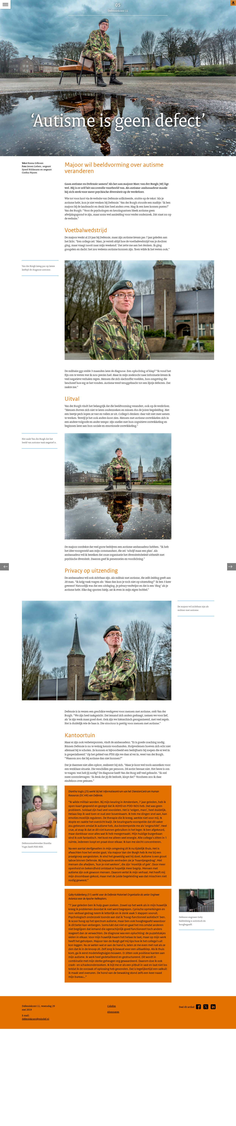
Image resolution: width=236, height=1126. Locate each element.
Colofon (112, 1119)
